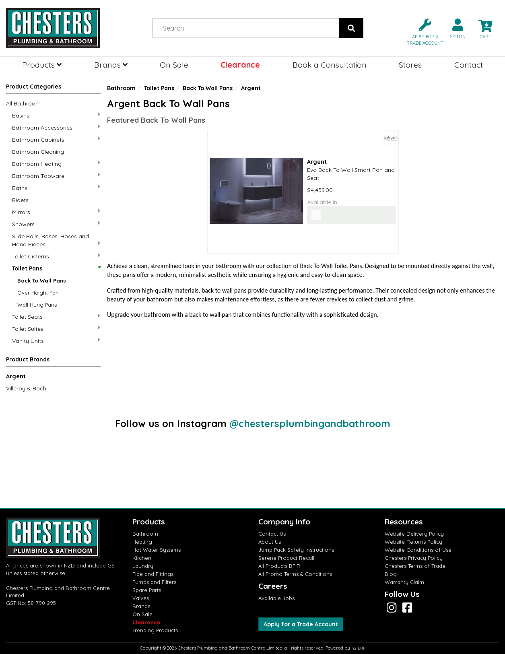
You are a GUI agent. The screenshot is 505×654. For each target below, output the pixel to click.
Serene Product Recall (286, 558)
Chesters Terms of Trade (415, 566)
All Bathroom (23, 103)
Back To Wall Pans (41, 280)
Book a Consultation (330, 65)
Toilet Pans (56, 268)
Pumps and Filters (154, 582)
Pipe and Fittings (152, 574)
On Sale (174, 65)
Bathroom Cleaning (38, 151)
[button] (421, 31)
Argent (16, 376)
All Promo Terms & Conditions (295, 574)
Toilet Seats (56, 316)
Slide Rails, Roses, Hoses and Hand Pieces (56, 240)
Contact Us (272, 533)
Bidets (20, 200)
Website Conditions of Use (418, 550)
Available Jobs (276, 598)
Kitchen (141, 558)
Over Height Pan (38, 292)
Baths (56, 188)
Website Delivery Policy (414, 533)
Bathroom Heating (56, 163)
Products (42, 65)
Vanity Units (56, 341)
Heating (142, 541)
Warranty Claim (404, 582)
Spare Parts (146, 590)
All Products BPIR (279, 566)
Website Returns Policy (413, 541)
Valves (140, 598)
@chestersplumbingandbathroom (309, 423)
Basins (56, 115)
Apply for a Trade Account (301, 624)
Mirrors (56, 212)
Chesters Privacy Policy (414, 558)
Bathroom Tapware (56, 175)
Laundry (142, 566)
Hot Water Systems (156, 550)
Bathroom (121, 88)
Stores (410, 65)
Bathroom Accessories (56, 127)
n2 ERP (358, 648)
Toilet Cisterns (56, 256)
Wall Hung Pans (37, 304)
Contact (468, 65)
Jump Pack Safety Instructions (296, 550)
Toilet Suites (56, 328)
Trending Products (155, 630)
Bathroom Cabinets (56, 139)
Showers (56, 224)
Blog (391, 574)
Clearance (240, 65)
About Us (269, 541)
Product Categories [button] (33, 86)
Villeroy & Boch (26, 388)
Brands (111, 65)
